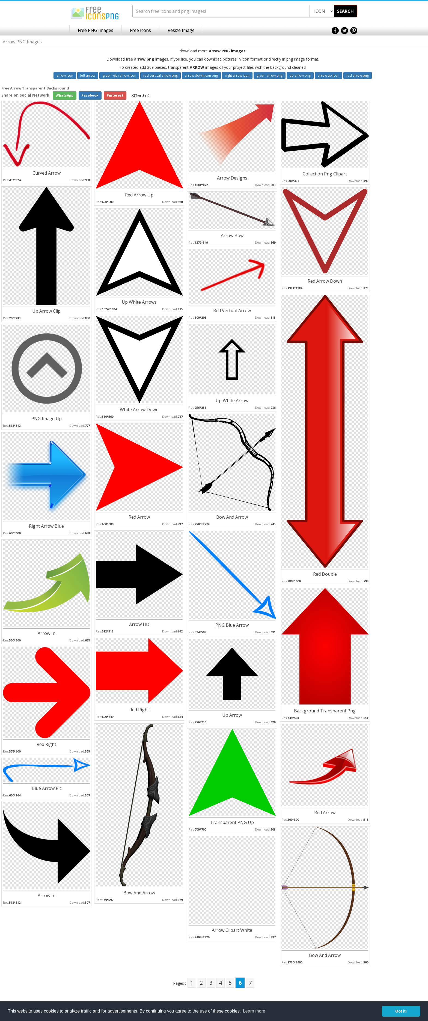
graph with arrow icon (119, 75)
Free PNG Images (95, 30)
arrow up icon (328, 75)
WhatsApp (64, 95)
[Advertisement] (406, 172)
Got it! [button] (401, 1011)
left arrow (87, 75)
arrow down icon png (201, 75)
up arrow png (300, 75)
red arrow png (357, 75)
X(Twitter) (140, 95)
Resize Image (181, 30)
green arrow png (270, 75)
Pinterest (115, 95)
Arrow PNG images (227, 50)
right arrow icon (237, 75)
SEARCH (345, 11)
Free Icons (140, 30)
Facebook (90, 95)
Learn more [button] (254, 1011)
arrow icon (65, 75)
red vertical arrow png (160, 75)
